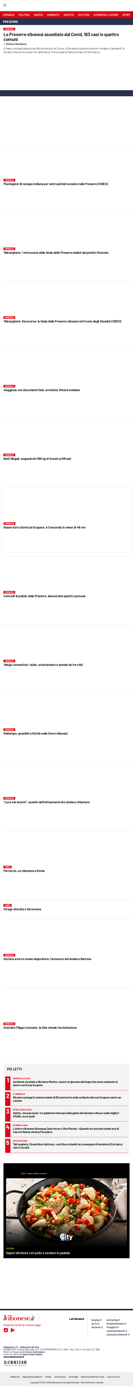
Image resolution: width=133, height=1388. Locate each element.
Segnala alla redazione (32, 1377)
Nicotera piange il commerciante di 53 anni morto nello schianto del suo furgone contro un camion (67, 1099)
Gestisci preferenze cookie (92, 1377)
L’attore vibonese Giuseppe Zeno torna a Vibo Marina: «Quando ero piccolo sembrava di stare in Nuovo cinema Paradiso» (66, 1130)
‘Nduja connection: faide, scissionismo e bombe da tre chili (43, 665)
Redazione (15, 1377)
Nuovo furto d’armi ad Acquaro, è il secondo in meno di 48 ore (45, 527)
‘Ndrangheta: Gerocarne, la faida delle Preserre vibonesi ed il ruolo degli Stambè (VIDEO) (62, 321)
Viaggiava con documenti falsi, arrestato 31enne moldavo (41, 390)
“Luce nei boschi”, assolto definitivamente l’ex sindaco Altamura (46, 802)
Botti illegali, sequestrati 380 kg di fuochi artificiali (37, 459)
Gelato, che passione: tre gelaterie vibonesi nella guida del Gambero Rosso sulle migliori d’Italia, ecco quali (66, 1114)
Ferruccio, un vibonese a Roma (24, 871)
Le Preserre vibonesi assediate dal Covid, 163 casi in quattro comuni (61, 37)
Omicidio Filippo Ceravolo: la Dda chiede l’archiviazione (40, 1027)
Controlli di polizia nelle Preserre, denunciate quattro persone (44, 596)
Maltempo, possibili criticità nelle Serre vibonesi (35, 733)
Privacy (48, 1377)
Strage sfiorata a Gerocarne (22, 909)
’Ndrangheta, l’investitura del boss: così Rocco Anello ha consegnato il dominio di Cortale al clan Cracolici (67, 1145)
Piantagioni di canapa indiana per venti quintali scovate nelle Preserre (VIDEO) (55, 184)
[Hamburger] (5, 6)
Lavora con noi (113, 1377)
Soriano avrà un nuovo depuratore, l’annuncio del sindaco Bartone (47, 959)
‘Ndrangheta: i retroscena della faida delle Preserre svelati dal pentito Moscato (56, 252)
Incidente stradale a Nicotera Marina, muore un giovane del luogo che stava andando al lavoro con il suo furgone (65, 1083)
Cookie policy (60, 1377)
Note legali (73, 1377)
